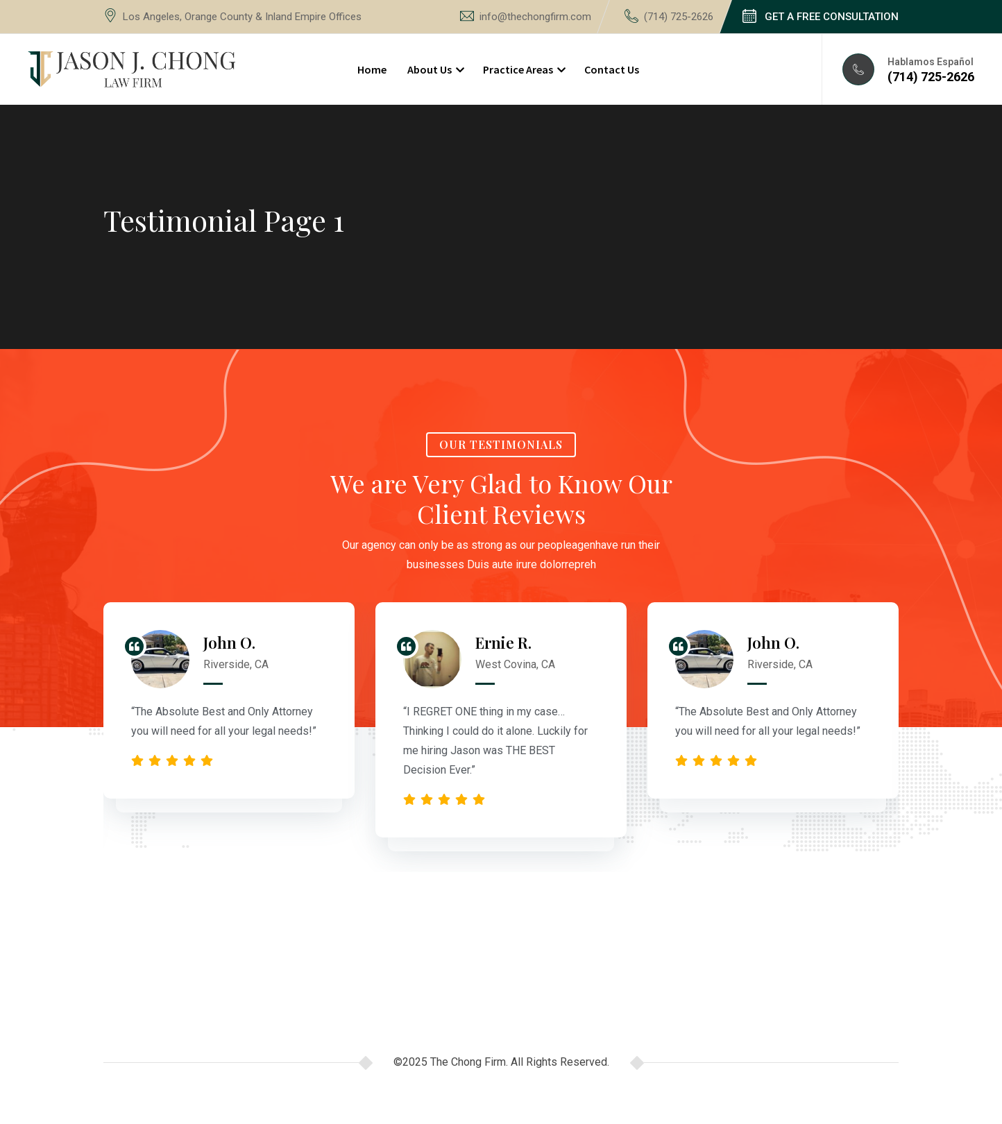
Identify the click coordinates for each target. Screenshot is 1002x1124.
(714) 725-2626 (678, 16)
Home (372, 69)
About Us (429, 69)
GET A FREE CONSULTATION (832, 16)
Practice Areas (518, 69)
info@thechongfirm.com (535, 16)
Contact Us (611, 69)
